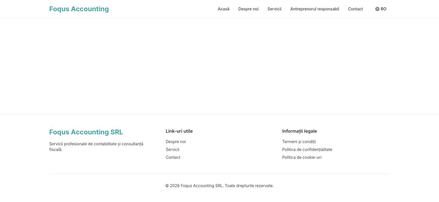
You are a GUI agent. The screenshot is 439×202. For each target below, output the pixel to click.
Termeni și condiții (299, 141)
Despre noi (249, 8)
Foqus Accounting (79, 9)
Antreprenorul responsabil (314, 8)
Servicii (275, 8)
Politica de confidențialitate (307, 149)
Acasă (223, 8)
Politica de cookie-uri (301, 157)
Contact (355, 8)
